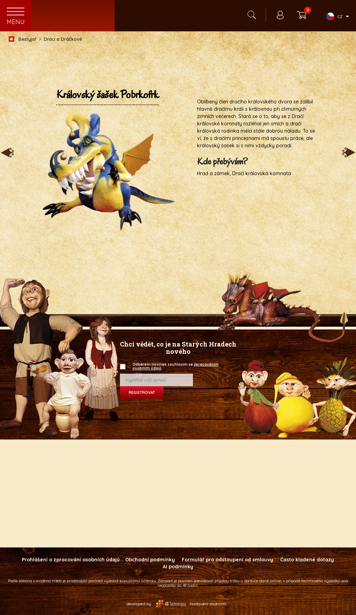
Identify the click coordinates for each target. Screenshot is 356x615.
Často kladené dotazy (307, 559)
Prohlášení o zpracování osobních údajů (71, 559)
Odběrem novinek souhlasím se (174, 366)
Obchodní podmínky (150, 559)
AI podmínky (178, 566)
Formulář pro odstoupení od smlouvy (227, 559)
